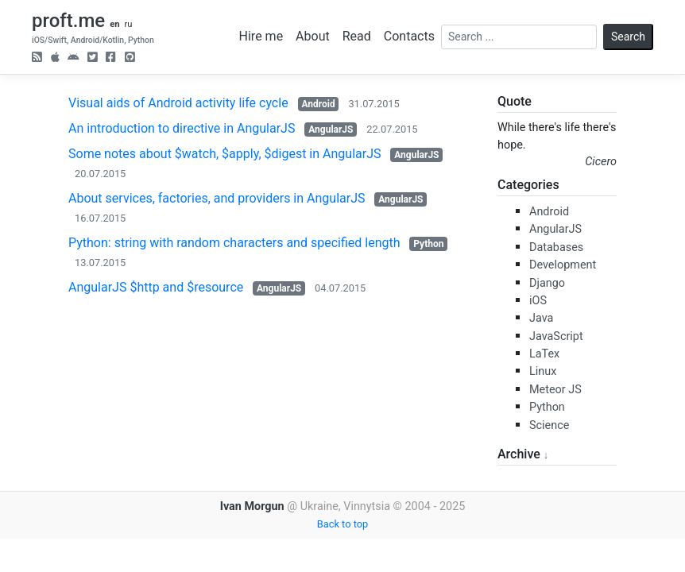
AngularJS (330, 129)
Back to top (342, 524)
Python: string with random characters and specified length (234, 242)
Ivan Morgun (252, 506)
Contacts (409, 36)
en (114, 24)
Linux (542, 371)
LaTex (544, 354)
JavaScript (556, 336)
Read (356, 36)
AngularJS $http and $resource (155, 287)
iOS (538, 300)
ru (128, 24)
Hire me (261, 36)
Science (549, 425)
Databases (556, 247)
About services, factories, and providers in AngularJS (216, 198)
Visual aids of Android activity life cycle (178, 102)
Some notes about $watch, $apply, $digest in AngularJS (224, 153)
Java (541, 318)
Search (628, 36)
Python (428, 243)
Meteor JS (555, 389)
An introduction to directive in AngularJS (181, 128)
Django (547, 283)
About (313, 36)
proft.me (68, 21)
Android (318, 104)
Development (562, 265)
